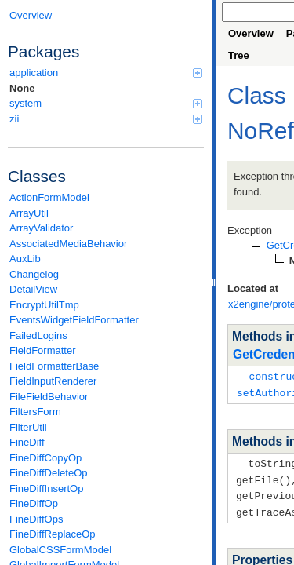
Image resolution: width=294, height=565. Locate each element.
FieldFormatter (42, 350)
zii (105, 119)
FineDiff (27, 442)
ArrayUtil (29, 213)
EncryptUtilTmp (44, 305)
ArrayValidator (41, 228)
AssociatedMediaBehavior (68, 244)
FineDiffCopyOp (45, 458)
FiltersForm (35, 411)
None (22, 88)
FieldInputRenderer (52, 381)
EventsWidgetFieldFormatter (74, 320)
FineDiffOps (36, 519)
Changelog (34, 274)
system (105, 103)
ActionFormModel (49, 197)
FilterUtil (28, 427)
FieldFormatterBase (54, 366)
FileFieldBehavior (48, 397)
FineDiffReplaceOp (52, 534)
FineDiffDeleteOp (48, 473)
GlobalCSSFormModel (60, 550)
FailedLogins (38, 335)
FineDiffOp (33, 503)
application (105, 72)
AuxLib (25, 258)
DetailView (33, 289)
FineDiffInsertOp (46, 488)
